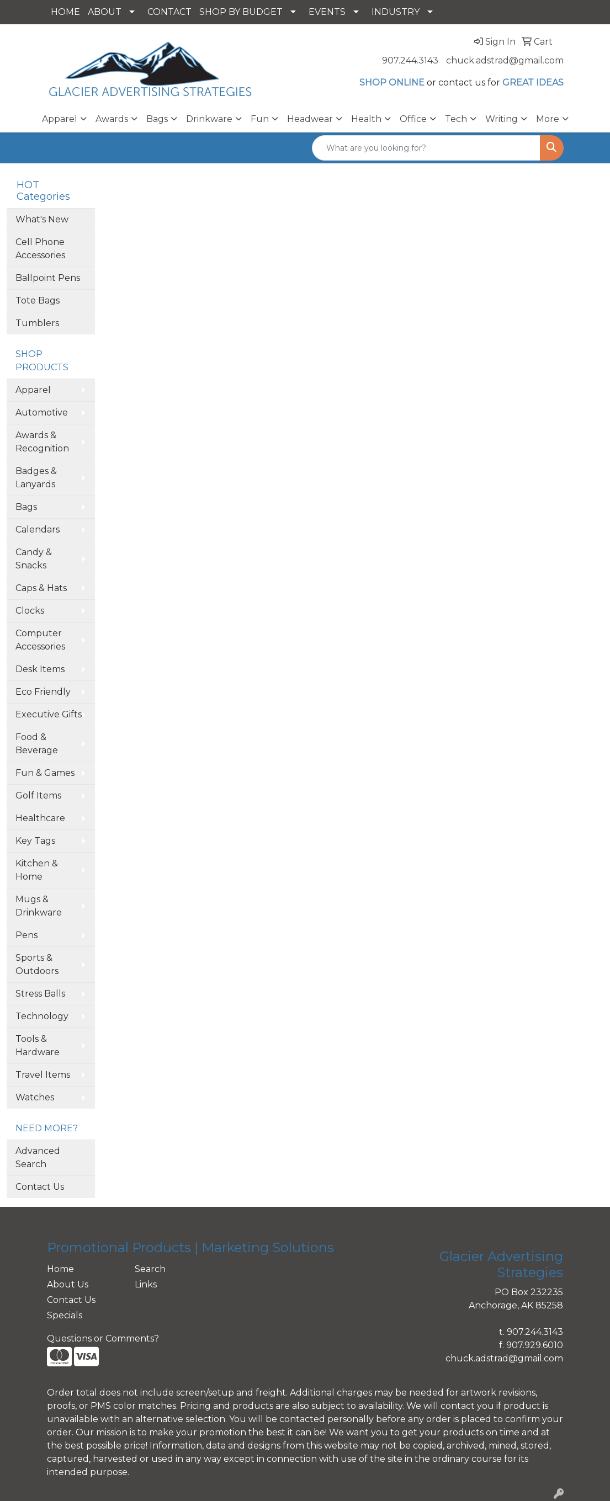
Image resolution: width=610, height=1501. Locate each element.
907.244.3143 (410, 60)
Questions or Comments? (103, 1338)
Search (150, 1269)
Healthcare (40, 818)
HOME (65, 12)
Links (146, 1284)
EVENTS (327, 12)
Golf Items (38, 795)
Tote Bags (37, 300)
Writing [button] (501, 119)
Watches (34, 1097)
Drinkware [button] (209, 119)
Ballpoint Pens (47, 278)
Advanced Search (37, 1157)
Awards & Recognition (42, 442)
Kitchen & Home (36, 870)
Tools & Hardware (37, 1045)
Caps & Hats (41, 588)
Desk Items (40, 669)
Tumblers (37, 323)
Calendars (37, 529)
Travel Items (42, 1074)
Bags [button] (157, 119)
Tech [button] (456, 119)
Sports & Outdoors (37, 964)
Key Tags (35, 840)
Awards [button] (112, 119)
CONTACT (169, 12)
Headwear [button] (310, 119)
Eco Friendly (43, 691)
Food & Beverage (36, 743)
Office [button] (413, 119)
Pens (26, 935)
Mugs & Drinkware (38, 906)
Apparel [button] (59, 119)
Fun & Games (45, 773)
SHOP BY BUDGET (241, 12)
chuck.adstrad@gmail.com (505, 60)
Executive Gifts (48, 714)
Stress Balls (40, 993)
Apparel (33, 390)
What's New (41, 219)
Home (60, 1269)
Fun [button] (260, 119)
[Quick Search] (426, 148)
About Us (67, 1284)
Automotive (41, 412)
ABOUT (104, 12)
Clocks (29, 610)
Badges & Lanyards (36, 477)
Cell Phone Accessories (40, 248)
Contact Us (39, 1186)
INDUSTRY (396, 12)
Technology (41, 1016)
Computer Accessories (40, 640)
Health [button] (366, 119)
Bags (26, 507)
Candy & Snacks (33, 559)
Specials (64, 1315)
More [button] (547, 119)
